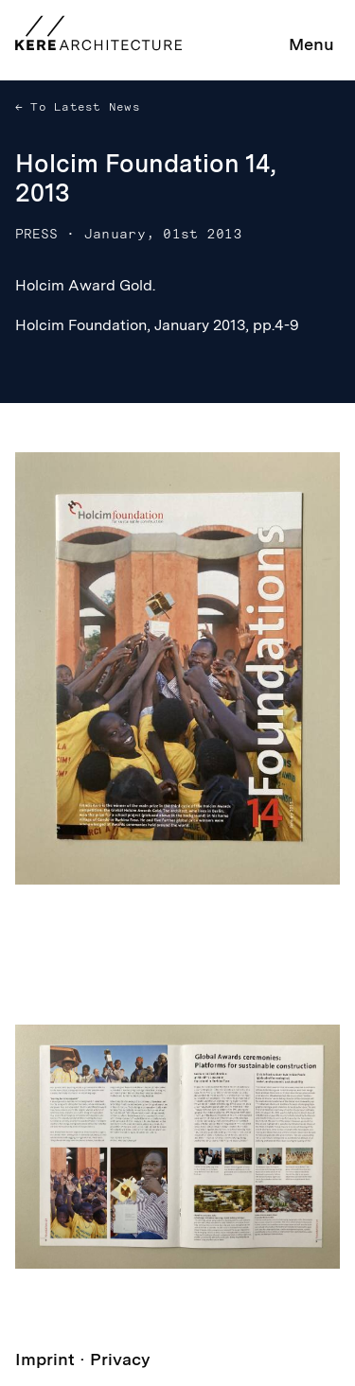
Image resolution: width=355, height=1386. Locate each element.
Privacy (120, 1359)
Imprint (45, 1359)
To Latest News (81, 107)
